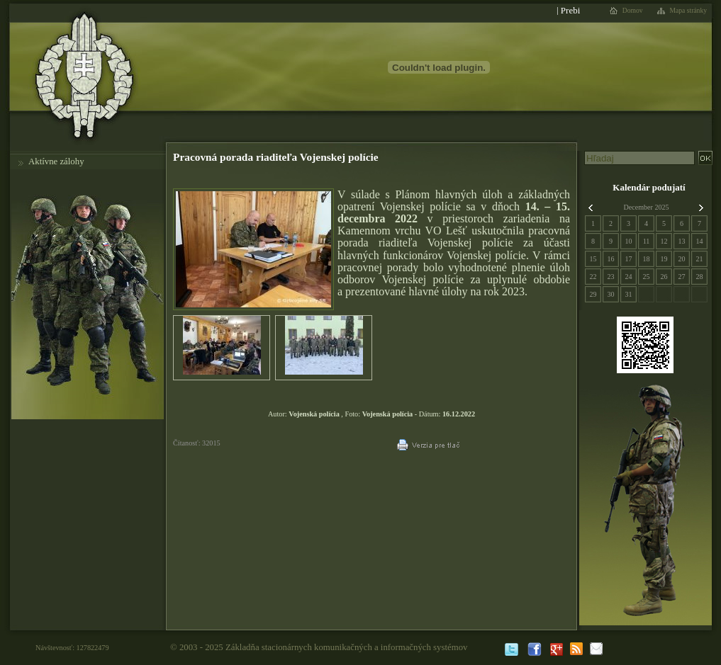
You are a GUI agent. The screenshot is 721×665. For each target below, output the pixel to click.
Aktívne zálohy (56, 161)
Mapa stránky (689, 10)
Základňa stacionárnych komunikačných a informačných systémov (346, 647)
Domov (632, 10)
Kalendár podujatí (649, 187)
